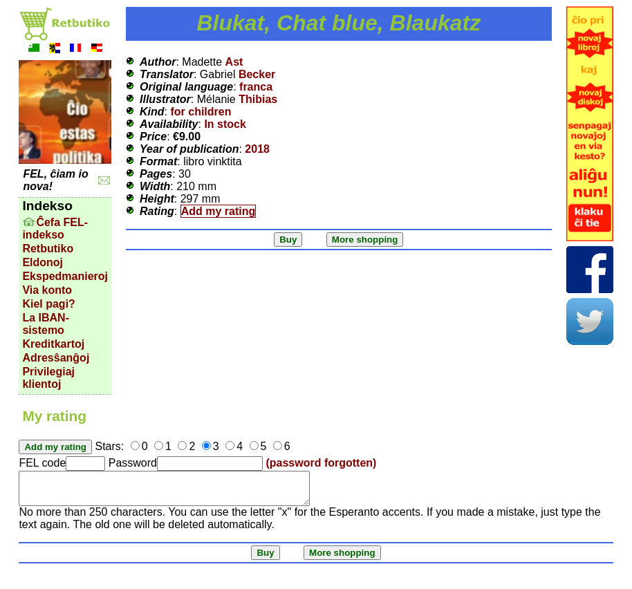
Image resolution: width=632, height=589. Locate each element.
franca (255, 87)
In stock (224, 124)
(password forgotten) (321, 463)
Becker (257, 74)
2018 (257, 149)
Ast (234, 62)
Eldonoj (42, 262)
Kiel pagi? (48, 304)
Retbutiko (47, 248)
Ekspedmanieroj (65, 276)
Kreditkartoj (53, 344)
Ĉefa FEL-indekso (55, 228)
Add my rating (218, 211)
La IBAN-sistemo (45, 324)
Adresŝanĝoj (55, 358)
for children (200, 112)
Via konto (47, 290)
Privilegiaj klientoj (48, 378)
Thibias (258, 99)
